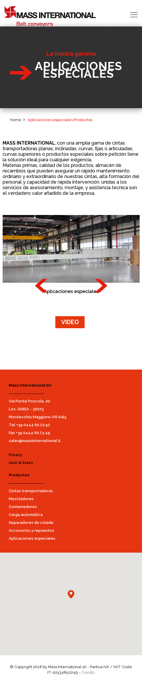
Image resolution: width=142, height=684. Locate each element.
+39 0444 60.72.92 (33, 425)
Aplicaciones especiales (32, 538)
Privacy (15, 455)
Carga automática (26, 514)
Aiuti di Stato (21, 462)
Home (15, 120)
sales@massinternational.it (35, 440)
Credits (88, 672)
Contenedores (23, 506)
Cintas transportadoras (31, 491)
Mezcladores (21, 499)
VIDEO (70, 322)
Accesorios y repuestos (31, 530)
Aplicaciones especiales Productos (60, 120)
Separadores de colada (31, 522)
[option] (71, 249)
